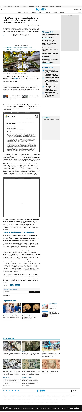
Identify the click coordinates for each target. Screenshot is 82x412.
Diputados (38, 6)
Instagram (9, 390)
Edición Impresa (27, 397)
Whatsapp (18, 390)
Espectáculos (56, 397)
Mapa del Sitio (6, 399)
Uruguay (62, 12)
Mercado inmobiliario (59, 6)
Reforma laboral (45, 6)
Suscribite (34, 291)
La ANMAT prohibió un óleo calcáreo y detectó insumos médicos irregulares (19, 49)
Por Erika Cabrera (25, 385)
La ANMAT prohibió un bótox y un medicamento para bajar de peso (18, 47)
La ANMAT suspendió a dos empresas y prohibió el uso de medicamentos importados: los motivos (15, 97)
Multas (55, 399)
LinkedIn (12, 390)
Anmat (11, 285)
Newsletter (79, 12)
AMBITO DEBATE (51, 402)
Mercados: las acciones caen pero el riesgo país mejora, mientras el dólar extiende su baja (51, 355)
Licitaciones (63, 399)
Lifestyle (74, 395)
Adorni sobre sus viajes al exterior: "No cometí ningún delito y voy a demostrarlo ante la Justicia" (49, 42)
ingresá (79, 9)
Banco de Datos (45, 395)
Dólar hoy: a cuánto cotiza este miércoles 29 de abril (11, 354)
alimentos (17, 285)
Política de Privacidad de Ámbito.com (22, 399)
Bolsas (47, 119)
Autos (48, 397)
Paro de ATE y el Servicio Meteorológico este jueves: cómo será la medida (54, 314)
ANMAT (16, 78)
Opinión (55, 12)
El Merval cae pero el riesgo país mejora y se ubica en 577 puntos (50, 49)
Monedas (44, 119)
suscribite (75, 9)
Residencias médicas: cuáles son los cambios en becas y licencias (12, 316)
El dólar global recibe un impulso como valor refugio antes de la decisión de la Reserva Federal (31, 373)
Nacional (5, 397)
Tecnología (65, 397)
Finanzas (34, 12)
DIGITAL (28, 402)
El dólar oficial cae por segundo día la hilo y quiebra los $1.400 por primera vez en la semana (11, 373)
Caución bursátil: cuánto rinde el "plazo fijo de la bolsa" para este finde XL (50, 55)
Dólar (19, 12)
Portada (5, 395)
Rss (71, 397)
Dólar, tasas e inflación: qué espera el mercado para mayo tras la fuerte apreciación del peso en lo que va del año (30, 381)
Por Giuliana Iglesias (6, 385)
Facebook (6, 390)
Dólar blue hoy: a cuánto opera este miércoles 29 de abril (30, 354)
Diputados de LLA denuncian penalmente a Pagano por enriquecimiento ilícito (52, 88)
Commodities (52, 119)
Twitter (3, 390)
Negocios (48, 12)
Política (40, 12)
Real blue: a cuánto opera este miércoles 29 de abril (50, 372)
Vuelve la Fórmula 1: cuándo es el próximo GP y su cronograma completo (50, 61)
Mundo (12, 397)
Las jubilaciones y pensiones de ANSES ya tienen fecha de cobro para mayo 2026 (54, 306)
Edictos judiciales (47, 399)
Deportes (18, 397)
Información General (39, 397)
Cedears (57, 119)
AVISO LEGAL (37, 399)
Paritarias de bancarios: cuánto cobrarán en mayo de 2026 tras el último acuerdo (50, 36)
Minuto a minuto (45, 351)
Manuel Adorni (17, 6)
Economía (26, 12)
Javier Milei (24, 6)
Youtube (15, 390)
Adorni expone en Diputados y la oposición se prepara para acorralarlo (51, 94)
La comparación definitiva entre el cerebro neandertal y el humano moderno (31, 317)
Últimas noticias (14, 395)
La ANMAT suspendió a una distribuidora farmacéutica (34, 96)
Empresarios (52, 6)
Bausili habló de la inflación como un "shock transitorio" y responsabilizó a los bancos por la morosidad (52, 72)
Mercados (54, 395)
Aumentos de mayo (31, 6)
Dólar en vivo (10, 6)
